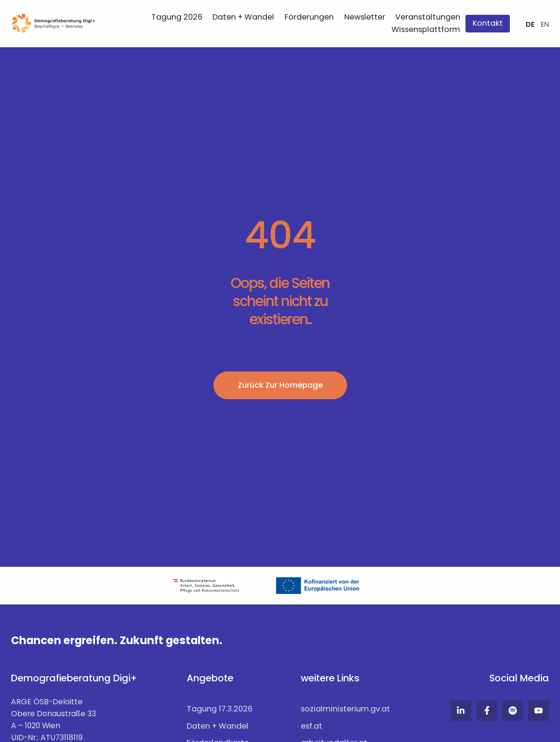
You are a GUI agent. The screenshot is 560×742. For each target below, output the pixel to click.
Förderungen (309, 16)
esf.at (311, 724)
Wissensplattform (425, 29)
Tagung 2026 (176, 16)
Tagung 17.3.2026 (220, 708)
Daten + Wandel (243, 16)
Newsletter (364, 16)
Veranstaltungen (427, 16)
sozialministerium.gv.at (345, 708)
